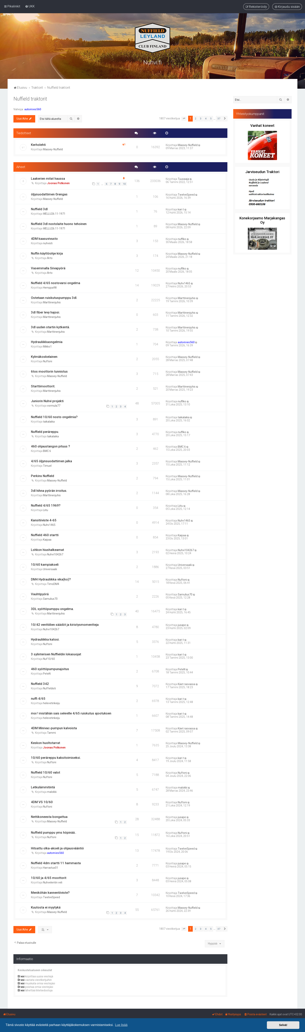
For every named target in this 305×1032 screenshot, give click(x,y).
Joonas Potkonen (58, 182)
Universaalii (50, 568)
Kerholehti (38, 144)
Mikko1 (47, 346)
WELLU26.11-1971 (54, 213)
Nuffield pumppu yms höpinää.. (53, 832)
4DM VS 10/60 (42, 802)
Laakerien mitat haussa (48, 178)
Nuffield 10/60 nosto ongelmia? (54, 416)
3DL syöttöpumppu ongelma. (52, 608)
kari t (181, 209)
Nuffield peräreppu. (45, 431)
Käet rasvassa (186, 683)
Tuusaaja (183, 178)
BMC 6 (47, 450)
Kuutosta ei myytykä (45, 907)
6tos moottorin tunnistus (49, 371)
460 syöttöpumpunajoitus (50, 668)
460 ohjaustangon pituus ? (50, 446)
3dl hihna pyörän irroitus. (49, 490)
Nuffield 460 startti (45, 535)
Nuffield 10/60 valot (45, 772)
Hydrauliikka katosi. (45, 639)
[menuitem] (30, 6)
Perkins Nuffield (42, 475)
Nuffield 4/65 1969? (45, 505)
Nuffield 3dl (39, 209)
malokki (52, 791)
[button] (184, 118)
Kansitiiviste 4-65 (43, 520)
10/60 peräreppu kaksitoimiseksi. (56, 757)
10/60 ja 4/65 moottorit (48, 877)
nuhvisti (48, 242)
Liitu (45, 509)
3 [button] (200, 118)
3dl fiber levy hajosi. (45, 312)
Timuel (47, 465)
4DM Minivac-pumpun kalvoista (54, 728)
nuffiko (182, 238)
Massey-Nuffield (53, 149)
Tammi (51, 732)
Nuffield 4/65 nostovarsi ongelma (55, 282)
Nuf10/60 (49, 658)
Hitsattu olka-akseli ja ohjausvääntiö (57, 848)
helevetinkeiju (51, 702)
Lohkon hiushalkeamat (47, 549)
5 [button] (210, 118)
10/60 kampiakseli (45, 564)
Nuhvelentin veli (52, 882)
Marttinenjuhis (52, 301)
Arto (50, 257)
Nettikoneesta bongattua (49, 816)
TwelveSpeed (186, 194)
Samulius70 (50, 598)
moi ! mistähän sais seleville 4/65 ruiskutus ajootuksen (71, 713)
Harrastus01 (50, 867)
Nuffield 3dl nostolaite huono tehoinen (59, 223)
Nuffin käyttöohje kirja (47, 253)
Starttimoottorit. (43, 386)
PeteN (47, 673)
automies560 (32, 108)
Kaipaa (47, 539)
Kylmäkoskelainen (44, 356)
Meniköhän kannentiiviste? (50, 892)
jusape (182, 624)
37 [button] (218, 118)
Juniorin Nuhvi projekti (47, 401)
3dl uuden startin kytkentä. (50, 327)
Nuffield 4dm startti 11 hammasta (56, 863)
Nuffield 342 (40, 683)
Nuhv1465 (184, 282)
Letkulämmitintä (43, 787)
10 (124, 183)
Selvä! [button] (283, 1025)
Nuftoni (47, 360)
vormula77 (53, 405)
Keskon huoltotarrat (45, 742)
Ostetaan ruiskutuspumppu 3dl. (54, 297)
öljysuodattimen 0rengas (49, 194)
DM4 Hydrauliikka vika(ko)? (51, 579)
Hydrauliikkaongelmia (46, 341)
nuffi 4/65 (38, 698)
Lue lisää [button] (121, 1025)
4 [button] (205, 118)
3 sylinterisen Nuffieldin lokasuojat (56, 654)
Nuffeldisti (49, 688)
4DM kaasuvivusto (44, 238)
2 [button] (195, 118)
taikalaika (49, 421)
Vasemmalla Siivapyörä (48, 268)
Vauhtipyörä (40, 594)
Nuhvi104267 (55, 554)
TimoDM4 (53, 583)
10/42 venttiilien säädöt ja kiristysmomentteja (65, 624)
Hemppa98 (50, 287)
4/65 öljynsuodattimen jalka (51, 461)
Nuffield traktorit (30, 98)
